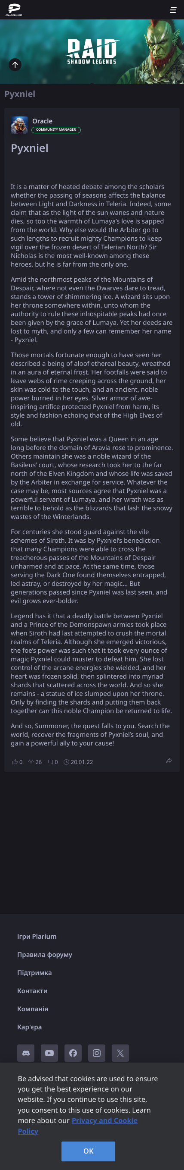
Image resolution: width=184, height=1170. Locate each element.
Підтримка (34, 973)
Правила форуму (44, 954)
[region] (92, 1116)
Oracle (42, 121)
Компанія (32, 1009)
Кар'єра (29, 1027)
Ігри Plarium (37, 936)
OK (88, 1151)
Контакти (32, 991)
